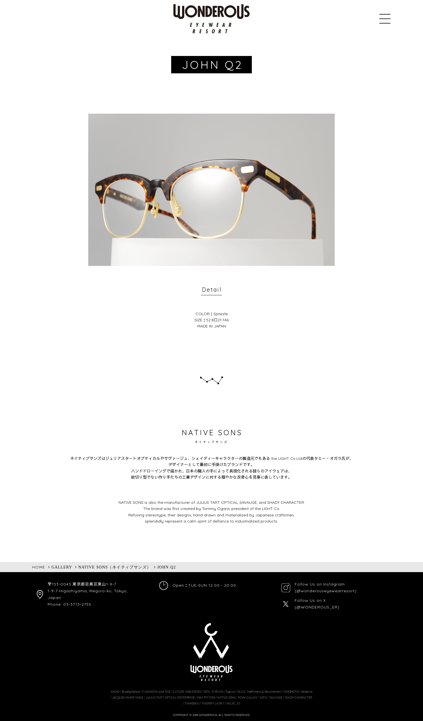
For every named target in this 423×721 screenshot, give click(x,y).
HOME (38, 567)
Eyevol (230, 692)
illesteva (306, 692)
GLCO (241, 692)
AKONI (115, 692)
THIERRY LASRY (212, 703)
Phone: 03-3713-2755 (69, 604)
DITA (207, 692)
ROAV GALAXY (247, 697)
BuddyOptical (131, 692)
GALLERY (61, 567)
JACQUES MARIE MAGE (127, 697)
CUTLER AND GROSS (187, 692)
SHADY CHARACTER (298, 697)
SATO (263, 697)
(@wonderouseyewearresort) (326, 590)
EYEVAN (217, 692)
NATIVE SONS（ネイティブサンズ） (114, 567)
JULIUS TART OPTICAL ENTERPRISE (170, 697)
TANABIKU (192, 703)
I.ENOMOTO (290, 692)
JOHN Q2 (166, 567)
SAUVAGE (275, 697)
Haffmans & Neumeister (264, 692)
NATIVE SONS (226, 697)
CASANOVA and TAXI (156, 692)
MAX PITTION (206, 697)
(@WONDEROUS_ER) (317, 607)
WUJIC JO (233, 703)
